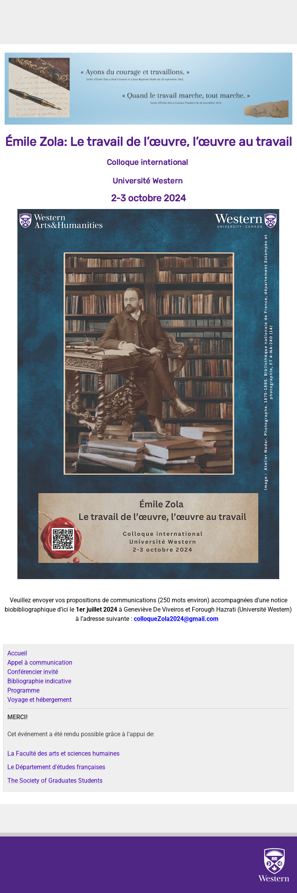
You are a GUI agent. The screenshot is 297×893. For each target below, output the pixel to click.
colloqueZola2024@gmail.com (176, 618)
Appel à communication (39, 662)
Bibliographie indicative (39, 681)
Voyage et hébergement (39, 699)
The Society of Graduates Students (54, 780)
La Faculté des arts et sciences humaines (63, 753)
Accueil (17, 653)
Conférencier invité (32, 671)
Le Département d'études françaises (56, 767)
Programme (23, 690)
